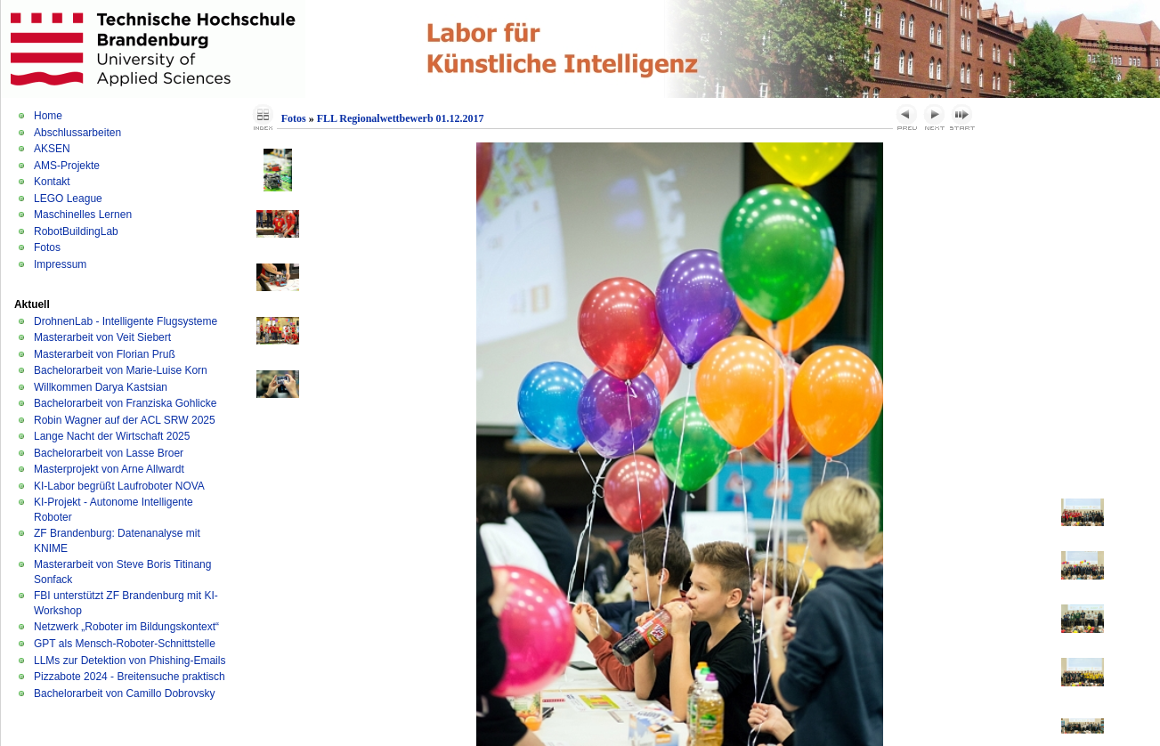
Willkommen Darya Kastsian (100, 387)
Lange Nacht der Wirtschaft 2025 (112, 436)
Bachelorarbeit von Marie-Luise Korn (120, 370)
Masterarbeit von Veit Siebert (102, 337)
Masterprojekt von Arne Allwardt (109, 469)
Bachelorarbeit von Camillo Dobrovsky (124, 693)
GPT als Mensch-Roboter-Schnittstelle (124, 643)
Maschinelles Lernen (83, 214)
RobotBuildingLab (76, 231)
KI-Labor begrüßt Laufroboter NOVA (119, 486)
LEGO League (68, 198)
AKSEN (52, 148)
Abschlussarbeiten (77, 132)
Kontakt (52, 181)
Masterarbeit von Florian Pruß (104, 354)
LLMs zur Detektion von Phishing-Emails (129, 660)
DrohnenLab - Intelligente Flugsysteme (125, 321)
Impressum (60, 264)
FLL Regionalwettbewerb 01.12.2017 (400, 118)
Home (48, 115)
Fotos (47, 247)
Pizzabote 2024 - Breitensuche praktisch (129, 676)
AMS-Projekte (67, 165)
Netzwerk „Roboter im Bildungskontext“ (126, 626)
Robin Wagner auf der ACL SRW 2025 (124, 420)
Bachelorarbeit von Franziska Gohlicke (125, 403)
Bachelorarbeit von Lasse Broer (108, 453)
